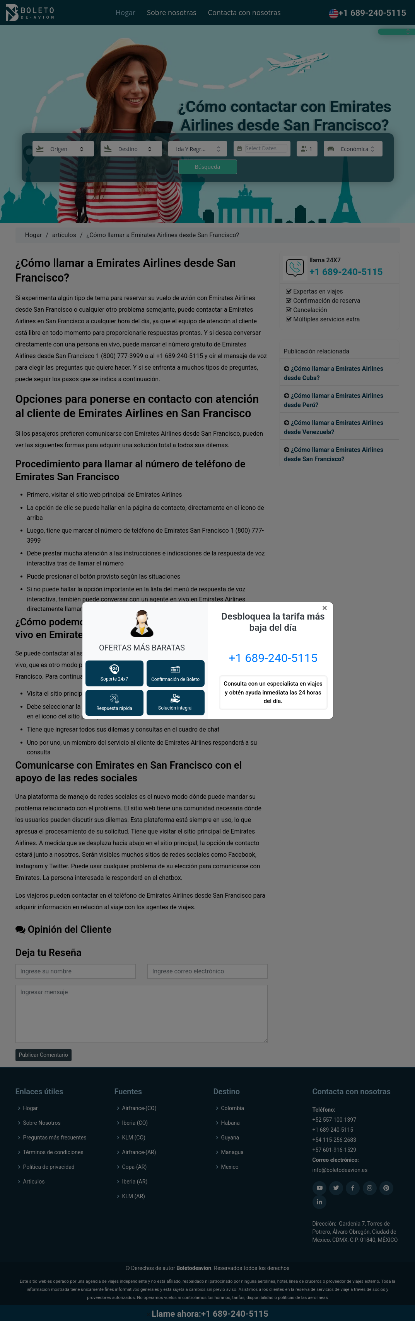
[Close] (326, 608)
